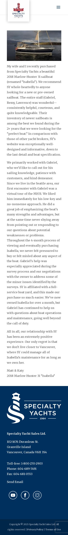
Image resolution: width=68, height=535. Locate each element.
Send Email (15, 482)
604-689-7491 (27, 469)
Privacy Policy (35, 529)
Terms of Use (53, 529)
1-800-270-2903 (32, 463)
